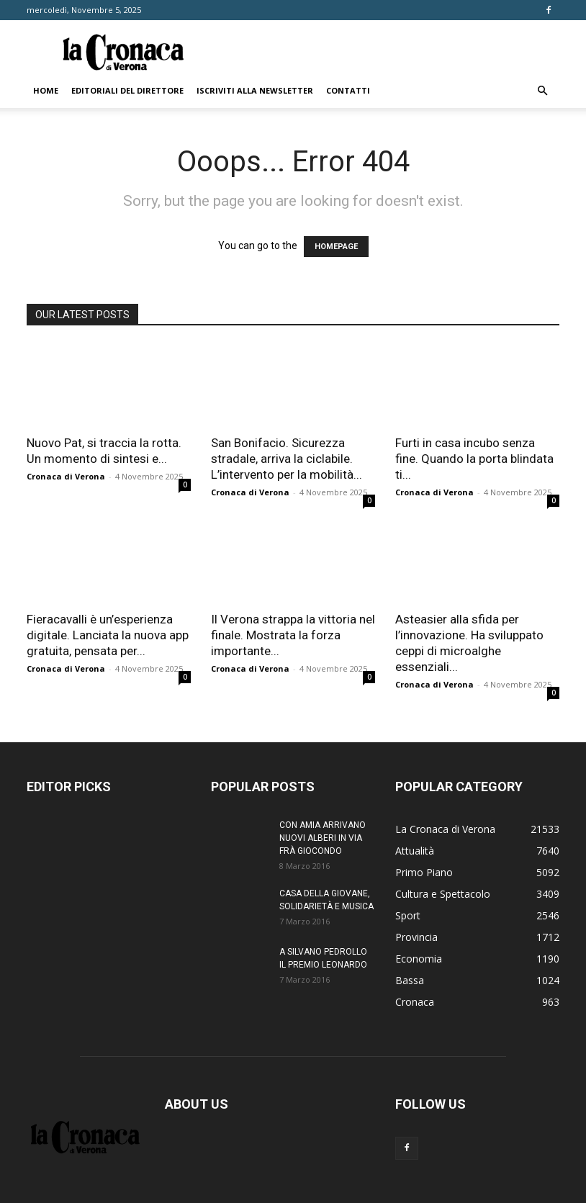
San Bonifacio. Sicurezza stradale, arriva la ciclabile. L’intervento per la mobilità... (286, 459)
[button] (542, 91)
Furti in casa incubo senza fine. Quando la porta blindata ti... (474, 459)
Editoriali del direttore (127, 90)
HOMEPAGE (336, 246)
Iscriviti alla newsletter (255, 90)
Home (45, 90)
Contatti (348, 90)
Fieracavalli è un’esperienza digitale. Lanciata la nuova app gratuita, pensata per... (108, 635)
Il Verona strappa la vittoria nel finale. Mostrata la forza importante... (293, 635)
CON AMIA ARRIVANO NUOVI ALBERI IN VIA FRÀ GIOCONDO (322, 838)
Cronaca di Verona (66, 476)
